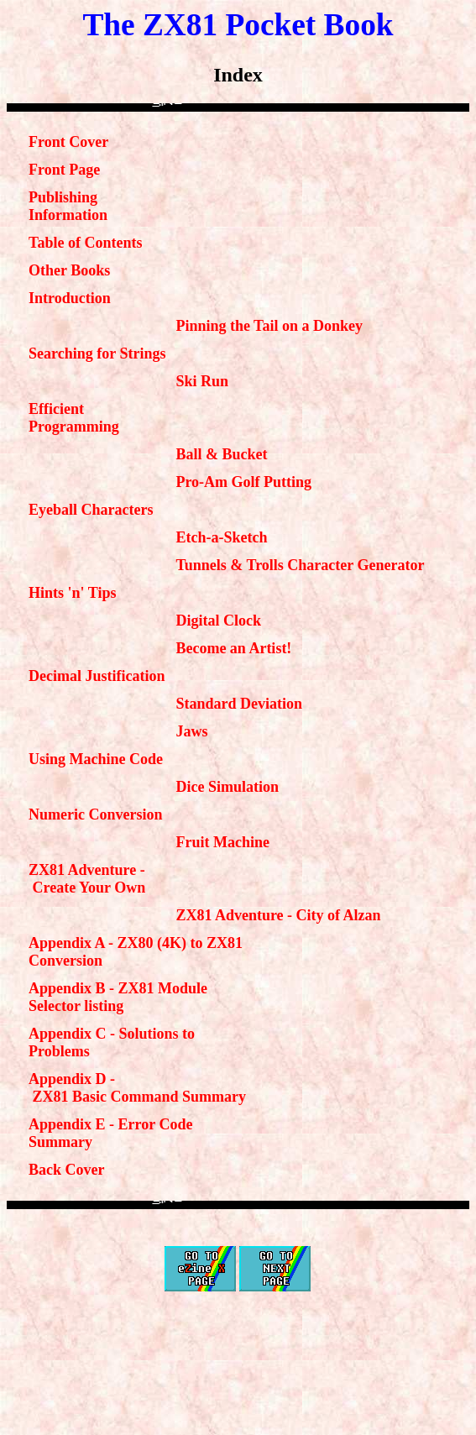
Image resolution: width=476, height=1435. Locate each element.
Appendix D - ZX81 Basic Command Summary (137, 1088)
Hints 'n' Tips (72, 592)
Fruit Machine (222, 842)
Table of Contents (85, 242)
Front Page (64, 169)
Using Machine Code (96, 759)
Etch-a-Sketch (221, 537)
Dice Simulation (227, 786)
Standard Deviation (238, 703)
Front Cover (68, 142)
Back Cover (66, 1169)
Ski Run (201, 381)
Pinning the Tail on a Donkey (269, 325)
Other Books (69, 270)
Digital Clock (218, 620)
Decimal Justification (97, 676)
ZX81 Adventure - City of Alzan (277, 915)
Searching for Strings (97, 353)
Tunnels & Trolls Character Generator (299, 565)
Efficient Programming (74, 418)
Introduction (70, 298)
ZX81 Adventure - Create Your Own (87, 879)
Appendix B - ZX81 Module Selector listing (118, 997)
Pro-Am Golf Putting (243, 482)
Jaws (191, 731)
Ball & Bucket (221, 454)
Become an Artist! (233, 648)
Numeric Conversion (95, 814)
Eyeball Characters (91, 509)
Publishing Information (68, 206)
